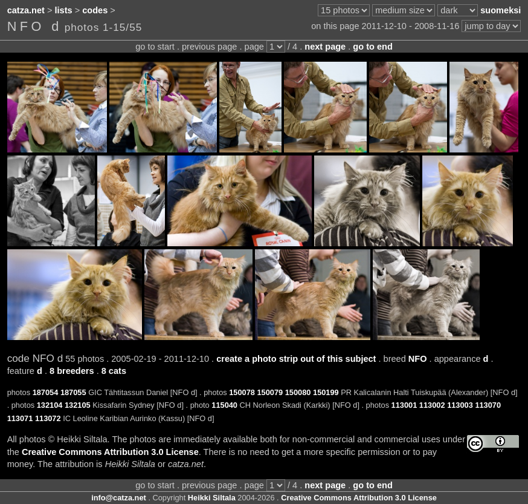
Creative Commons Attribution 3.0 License (110, 452)
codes (95, 10)
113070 (488, 405)
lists (63, 10)
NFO (417, 359)
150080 (298, 392)
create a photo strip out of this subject (296, 359)
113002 (432, 405)
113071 (20, 418)
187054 (46, 392)
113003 (460, 405)
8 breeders (72, 371)
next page (325, 46)
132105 (78, 405)
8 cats (113, 371)
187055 (73, 392)
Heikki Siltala (212, 497)
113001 (404, 405)
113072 (48, 418)
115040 (224, 405)
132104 (50, 405)
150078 (242, 392)
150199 (326, 392)
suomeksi (500, 10)
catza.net (26, 10)
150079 (270, 392)
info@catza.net (118, 497)
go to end (372, 46)
